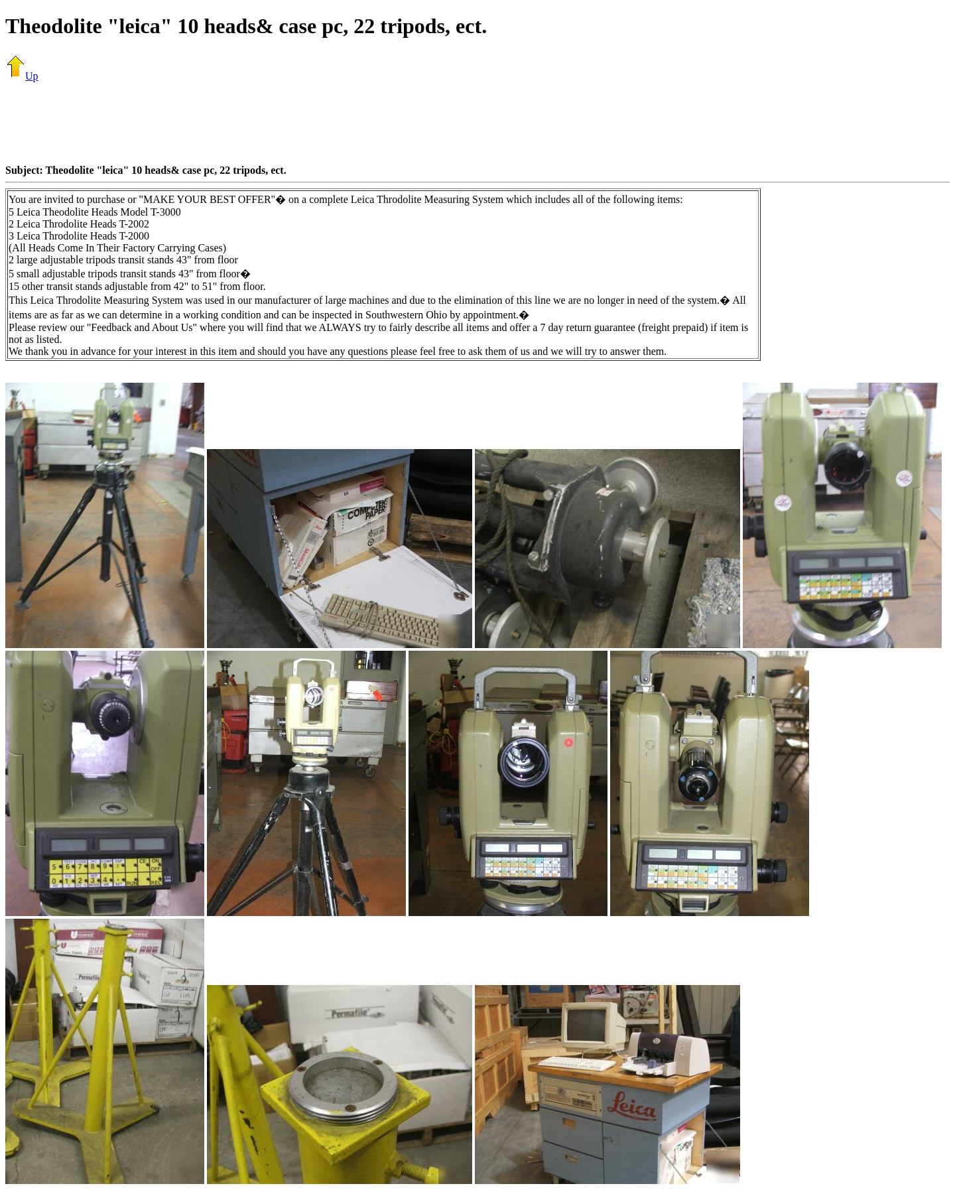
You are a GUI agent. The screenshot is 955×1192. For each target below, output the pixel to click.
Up (21, 76)
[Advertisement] (477, 123)
